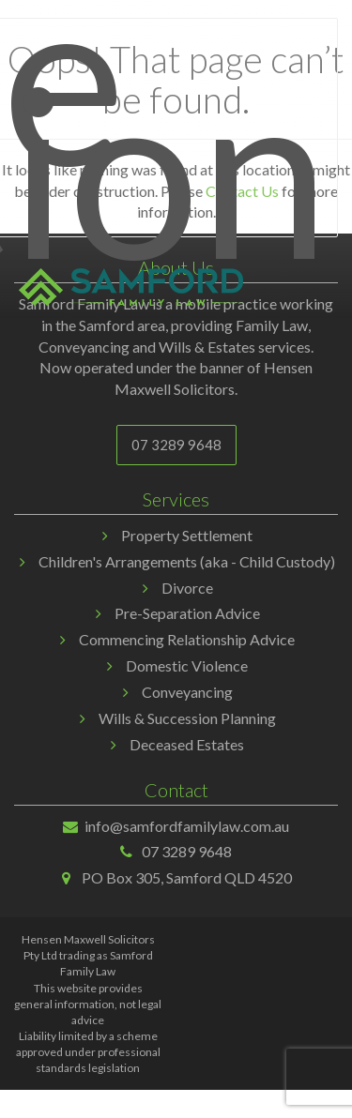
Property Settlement (187, 535)
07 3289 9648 (176, 444)
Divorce (187, 588)
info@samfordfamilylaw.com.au (186, 826)
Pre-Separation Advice (187, 613)
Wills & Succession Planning (187, 718)
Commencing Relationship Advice (187, 639)
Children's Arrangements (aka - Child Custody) (186, 561)
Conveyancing (187, 692)
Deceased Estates (187, 744)
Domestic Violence (187, 665)
